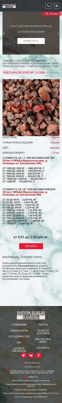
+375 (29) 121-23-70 (31, 366)
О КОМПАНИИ (19, 324)
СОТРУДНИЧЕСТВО (19, 336)
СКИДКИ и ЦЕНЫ (19, 330)
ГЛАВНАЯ (7, 60)
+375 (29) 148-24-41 (31, 363)
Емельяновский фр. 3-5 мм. (44, 66)
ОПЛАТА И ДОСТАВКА (43, 332)
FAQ (19, 342)
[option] (31, 33)
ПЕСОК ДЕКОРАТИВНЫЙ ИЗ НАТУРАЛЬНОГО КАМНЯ (24, 62)
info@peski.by (31, 377)
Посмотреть (31, 41)
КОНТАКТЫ (43, 347)
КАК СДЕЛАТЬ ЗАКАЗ (43, 340)
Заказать (31, 246)
